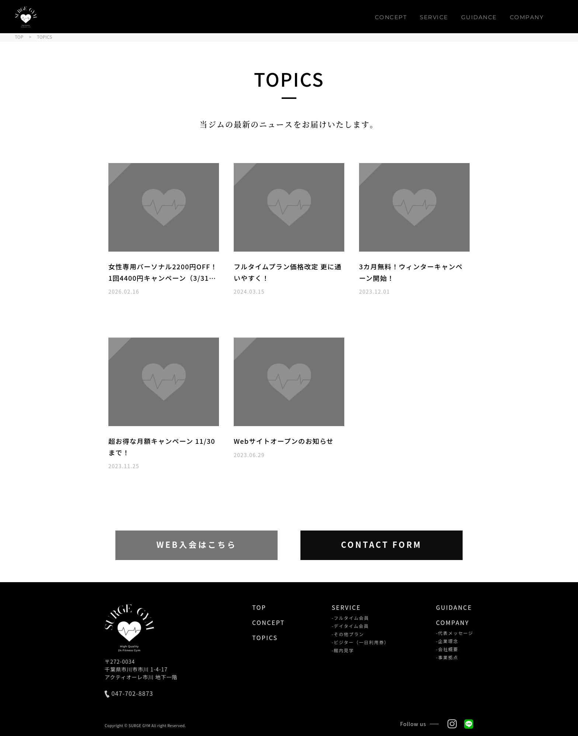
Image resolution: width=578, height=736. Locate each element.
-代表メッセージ (454, 633)
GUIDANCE (479, 17)
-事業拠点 (447, 657)
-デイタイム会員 (350, 626)
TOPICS (265, 637)
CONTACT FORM (381, 544)
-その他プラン (348, 634)
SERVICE (434, 17)
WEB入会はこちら (196, 544)
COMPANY (527, 17)
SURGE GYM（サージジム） (26, 17)
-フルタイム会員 (350, 618)
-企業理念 (447, 641)
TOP (259, 607)
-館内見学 (343, 650)
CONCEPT (391, 17)
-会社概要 (447, 649)
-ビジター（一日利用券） (360, 642)
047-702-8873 (129, 694)
